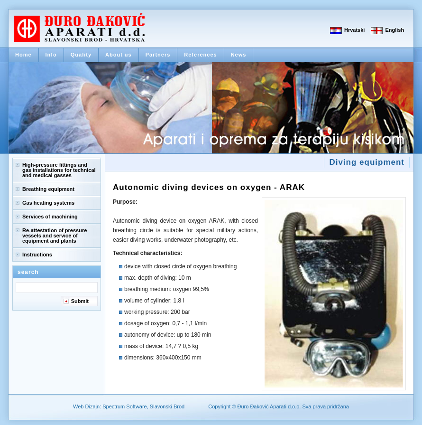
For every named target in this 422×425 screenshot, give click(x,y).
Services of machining (50, 216)
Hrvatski (354, 30)
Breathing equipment (48, 189)
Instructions (37, 254)
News (239, 54)
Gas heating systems (48, 203)
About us (118, 54)
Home (23, 54)
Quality (81, 54)
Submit (80, 301)
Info (51, 54)
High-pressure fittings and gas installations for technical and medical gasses (59, 170)
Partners (158, 54)
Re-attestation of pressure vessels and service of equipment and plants (54, 235)
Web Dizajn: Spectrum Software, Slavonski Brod (128, 406)
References (200, 54)
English (394, 30)
